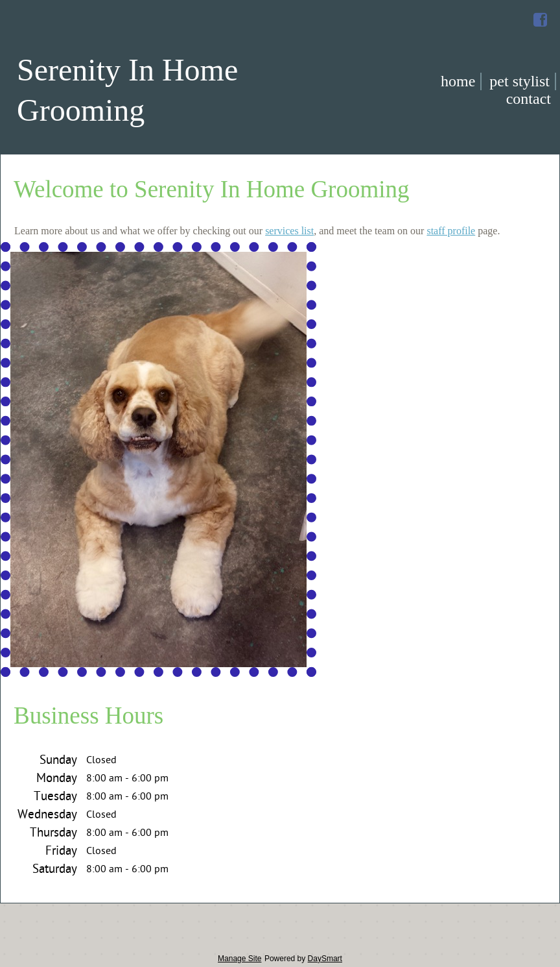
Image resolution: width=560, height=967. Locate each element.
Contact (528, 98)
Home (458, 81)
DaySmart (325, 958)
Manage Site (239, 958)
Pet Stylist (519, 81)
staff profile (450, 230)
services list (289, 230)
